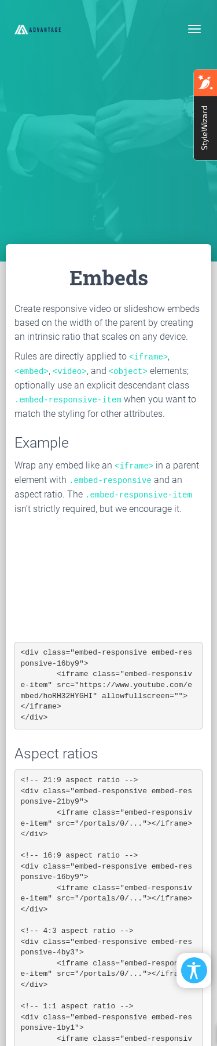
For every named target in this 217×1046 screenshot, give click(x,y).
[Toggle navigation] (194, 29)
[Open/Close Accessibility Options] (194, 970)
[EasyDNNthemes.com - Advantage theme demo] (37, 29)
